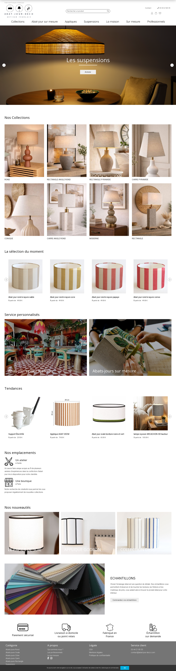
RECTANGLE (137, 238)
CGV (91, 649)
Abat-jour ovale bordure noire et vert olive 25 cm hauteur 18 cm (108, 435)
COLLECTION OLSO (137, 549)
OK (125, 668)
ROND (7, 179)
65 (103, 437)
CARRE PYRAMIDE (140, 179)
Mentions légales (96, 652)
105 (145, 437)
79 (61, 437)
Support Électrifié (16, 434)
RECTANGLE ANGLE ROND (59, 179)
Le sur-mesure (53, 655)
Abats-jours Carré (13, 658)
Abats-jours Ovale (13, 652)
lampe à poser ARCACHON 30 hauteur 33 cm (151, 435)
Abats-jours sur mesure (114, 371)
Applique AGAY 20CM (59, 434)
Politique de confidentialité (99, 655)
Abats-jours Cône (12, 655)
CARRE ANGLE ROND (56, 238)
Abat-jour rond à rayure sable (21, 297)
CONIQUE (9, 238)
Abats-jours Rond (12, 649)
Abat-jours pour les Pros (30, 371)
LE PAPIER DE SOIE (24, 549)
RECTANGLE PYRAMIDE (100, 179)
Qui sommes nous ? (55, 649)
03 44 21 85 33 (164, 8)
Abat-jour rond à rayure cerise (147, 297)
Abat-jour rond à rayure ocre (62, 297)
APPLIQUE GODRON (82, 549)
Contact (148, 8)
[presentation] (4, 65)
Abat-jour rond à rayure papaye (105, 297)
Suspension (10, 664)
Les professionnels (54, 652)
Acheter (88, 72)
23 (19, 437)
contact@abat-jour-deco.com (143, 652)
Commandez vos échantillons (124, 600)
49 (19, 300)
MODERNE (94, 238)
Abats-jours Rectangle (14, 661)
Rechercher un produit (75, 11)
